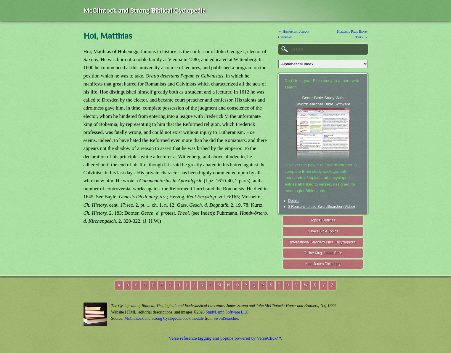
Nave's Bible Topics (323, 231)
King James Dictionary (322, 264)
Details (293, 201)
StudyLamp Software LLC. (227, 312)
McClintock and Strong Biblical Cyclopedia (145, 10)
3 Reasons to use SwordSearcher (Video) (321, 207)
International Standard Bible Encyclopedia (323, 242)
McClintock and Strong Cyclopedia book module (164, 318)
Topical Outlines (323, 220)
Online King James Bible (323, 253)
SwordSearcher (226, 318)
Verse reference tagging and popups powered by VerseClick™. (225, 338)
